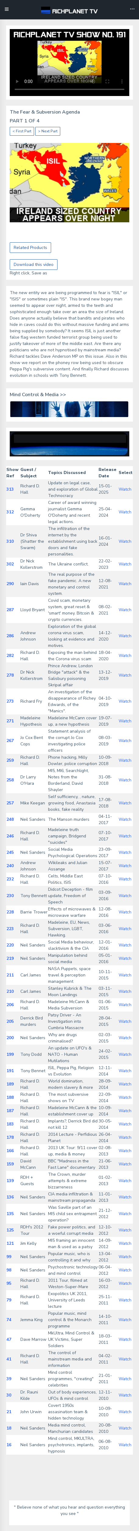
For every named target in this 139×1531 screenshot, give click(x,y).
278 (10, 675)
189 (10, 1084)
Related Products (30, 247)
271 (10, 721)
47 (8, 1339)
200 (10, 1038)
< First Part (21, 131)
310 (10, 541)
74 (8, 1320)
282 (10, 655)
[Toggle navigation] (132, 9)
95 (8, 1283)
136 (10, 1197)
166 (10, 1151)
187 (10, 1111)
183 (10, 1124)
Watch (125, 489)
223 (10, 929)
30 (8, 1395)
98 (8, 1270)
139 (10, 1181)
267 (10, 741)
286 (10, 636)
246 (10, 836)
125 (10, 1230)
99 (8, 1257)
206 (10, 1005)
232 (10, 879)
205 (10, 1021)
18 (8, 1428)
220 (10, 945)
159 (10, 1164)
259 (10, 760)
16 (8, 1445)
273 (10, 701)
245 (10, 852)
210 (10, 991)
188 (10, 1097)
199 (10, 1054)
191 (10, 1071)
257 (10, 803)
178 (10, 1137)
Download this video (34, 264)
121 (10, 1243)
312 (10, 512)
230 (10, 896)
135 (10, 1214)
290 (10, 584)
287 (10, 610)
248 (10, 819)
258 (10, 780)
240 (10, 866)
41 (8, 1359)
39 (8, 1379)
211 (10, 975)
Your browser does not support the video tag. (69, 62)
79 (8, 1300)
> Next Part (47, 131)
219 (10, 958)
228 (10, 912)
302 (10, 564)
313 (10, 489)
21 (8, 1412)
